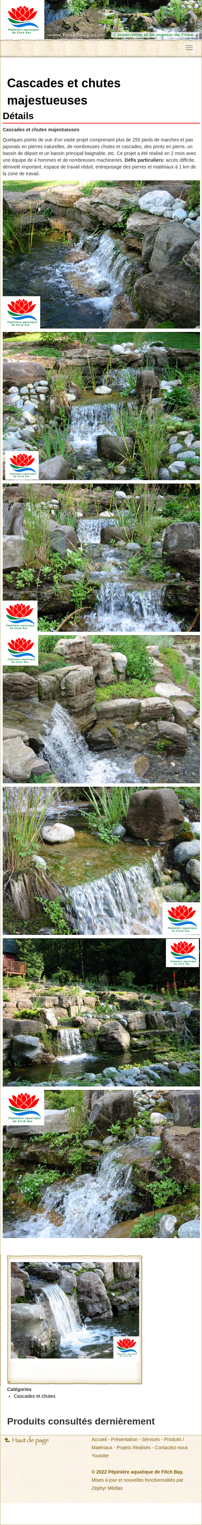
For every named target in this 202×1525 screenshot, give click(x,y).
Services (151, 1439)
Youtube (100, 1455)
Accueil (99, 1439)
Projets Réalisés (134, 1447)
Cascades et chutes (34, 1396)
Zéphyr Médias (107, 1488)
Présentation (124, 1439)
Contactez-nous (171, 1447)
